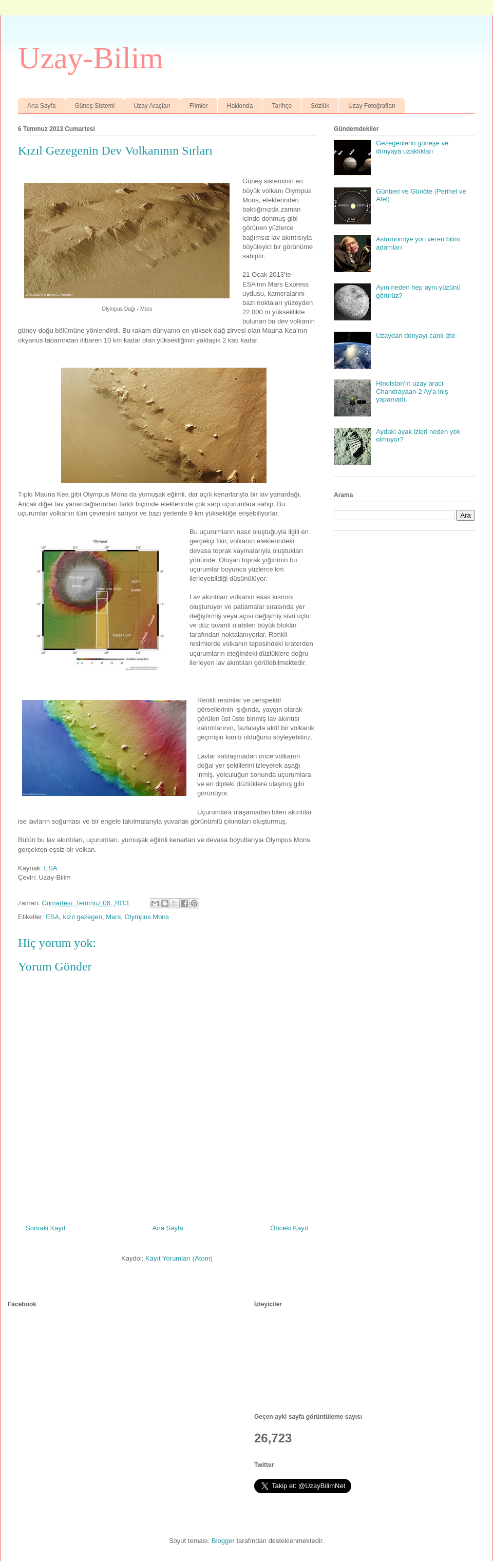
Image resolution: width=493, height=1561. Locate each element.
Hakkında (240, 105)
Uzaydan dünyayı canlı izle (416, 335)
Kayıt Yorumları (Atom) (179, 1258)
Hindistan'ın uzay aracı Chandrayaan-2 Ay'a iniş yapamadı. (412, 391)
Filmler (198, 105)
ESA (51, 868)
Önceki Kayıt (289, 1228)
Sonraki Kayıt (45, 1228)
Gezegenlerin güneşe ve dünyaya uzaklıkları (412, 147)
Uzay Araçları (152, 105)
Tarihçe (282, 105)
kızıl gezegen (82, 917)
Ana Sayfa (41, 105)
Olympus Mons (146, 917)
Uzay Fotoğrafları (371, 105)
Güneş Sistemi (94, 105)
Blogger (223, 1541)
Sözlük (320, 105)
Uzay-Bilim (90, 58)
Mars (113, 917)
